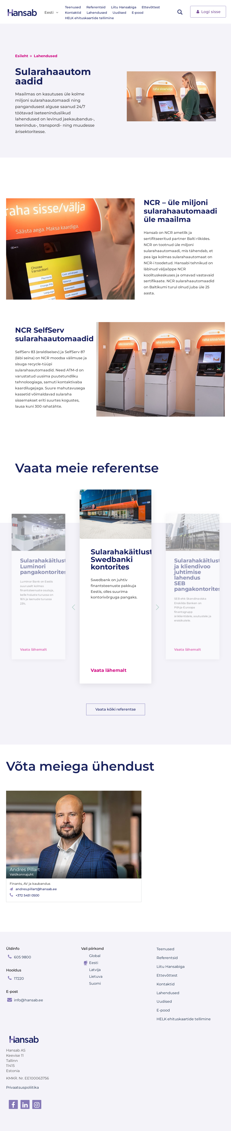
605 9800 (22, 957)
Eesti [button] (51, 12)
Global (94, 956)
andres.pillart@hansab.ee (36, 889)
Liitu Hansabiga (123, 7)
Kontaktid (73, 13)
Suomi (95, 983)
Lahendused (97, 13)
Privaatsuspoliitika (22, 1087)
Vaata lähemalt (33, 649)
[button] (158, 607)
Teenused (73, 7)
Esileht (21, 56)
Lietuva (95, 976)
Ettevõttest (151, 7)
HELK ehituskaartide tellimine (89, 18)
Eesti (93, 963)
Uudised (119, 13)
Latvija (95, 970)
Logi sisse (208, 11)
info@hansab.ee (28, 1000)
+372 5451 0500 (27, 895)
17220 (19, 978)
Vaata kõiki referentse (115, 709)
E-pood (137, 13)
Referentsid (96, 7)
